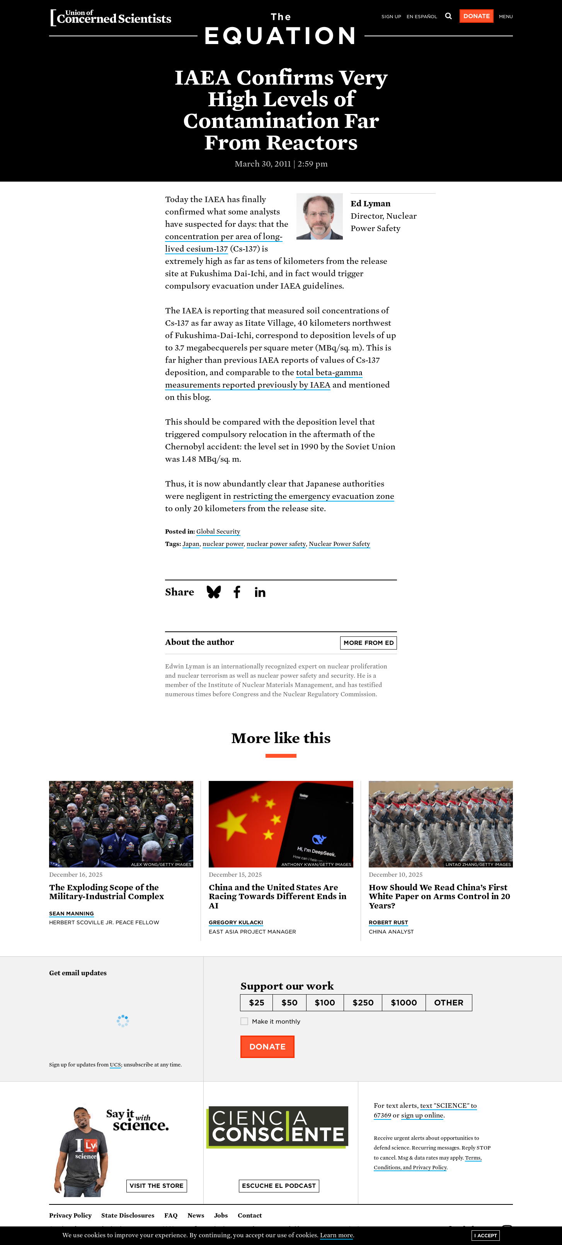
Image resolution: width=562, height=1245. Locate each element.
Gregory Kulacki (236, 922)
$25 (256, 1002)
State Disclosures (128, 1215)
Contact (250, 1215)
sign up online (422, 1115)
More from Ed (369, 643)
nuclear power (223, 544)
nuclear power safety (276, 544)
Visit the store (156, 1185)
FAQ (171, 1215)
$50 (289, 1002)
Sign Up (391, 16)
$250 (363, 1002)
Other (448, 1002)
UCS (115, 1065)
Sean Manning (71, 913)
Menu (506, 16)
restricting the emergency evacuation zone (313, 496)
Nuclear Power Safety (339, 544)
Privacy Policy (70, 1215)
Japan (190, 544)
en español (422, 16)
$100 (325, 1002)
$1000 (404, 1002)
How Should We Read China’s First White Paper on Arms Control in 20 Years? (440, 896)
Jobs (221, 1215)
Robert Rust (388, 922)
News (195, 1215)
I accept (485, 1235)
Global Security (218, 531)
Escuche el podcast (279, 1185)
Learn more (336, 1235)
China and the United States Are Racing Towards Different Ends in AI (278, 896)
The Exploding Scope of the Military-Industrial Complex (106, 892)
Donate (476, 16)
